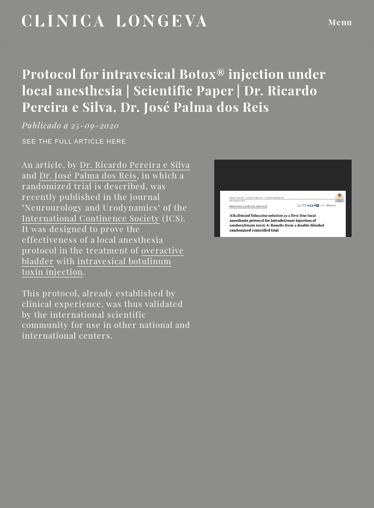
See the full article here (74, 141)
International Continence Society (91, 218)
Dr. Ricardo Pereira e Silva (135, 164)
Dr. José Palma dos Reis (88, 175)
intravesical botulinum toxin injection (96, 266)
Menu (340, 22)
